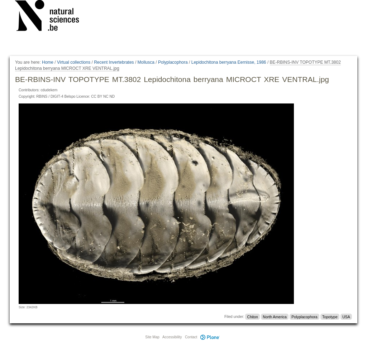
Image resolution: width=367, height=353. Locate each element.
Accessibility (172, 337)
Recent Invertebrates (114, 62)
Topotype (330, 316)
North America (275, 316)
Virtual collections (73, 62)
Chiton (252, 316)
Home (47, 62)
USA (346, 316)
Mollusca (146, 62)
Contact (191, 337)
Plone (210, 337)
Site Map (152, 337)
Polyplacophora (173, 62)
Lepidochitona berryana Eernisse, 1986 (228, 62)
